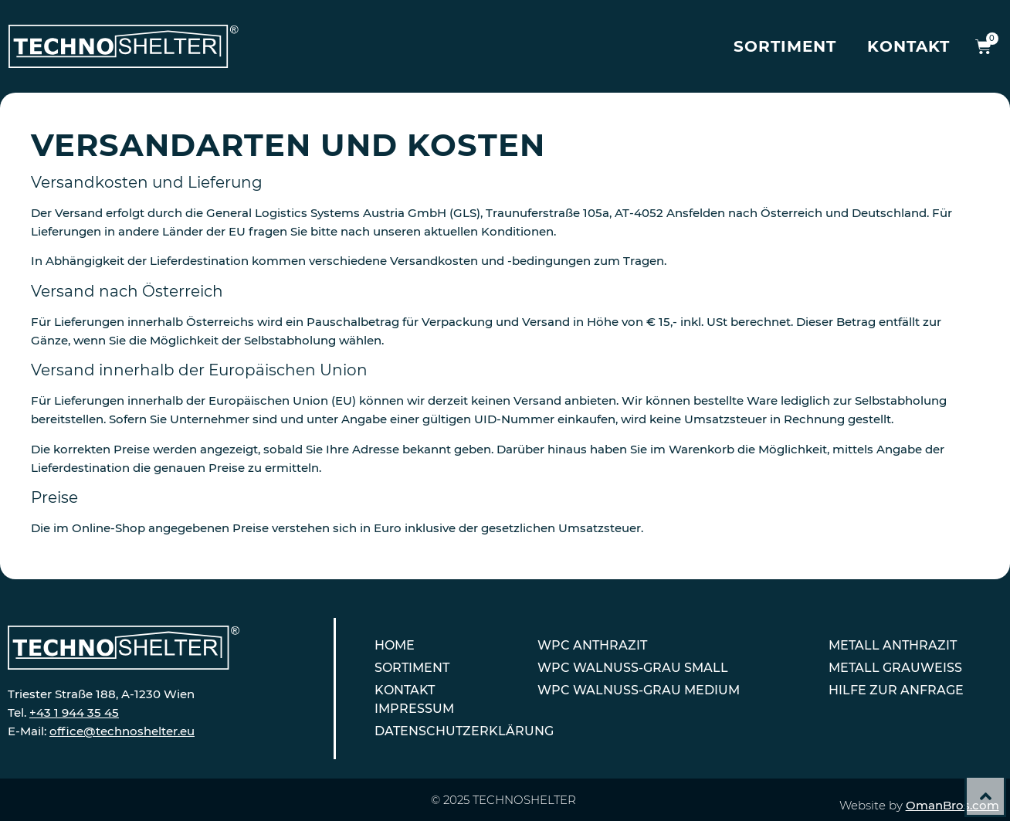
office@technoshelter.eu (122, 731)
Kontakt (908, 46)
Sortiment (785, 46)
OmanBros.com (952, 805)
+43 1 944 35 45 (74, 712)
